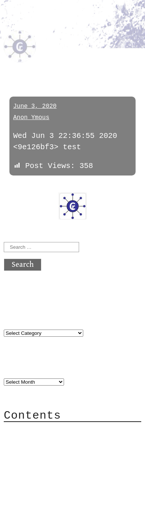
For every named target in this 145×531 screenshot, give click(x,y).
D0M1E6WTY (30, 61)
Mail (28, 454)
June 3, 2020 (34, 106)
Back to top (28, 521)
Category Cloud (50, 442)
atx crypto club (51, 25)
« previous (22, 187)
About (30, 431)
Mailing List (46, 465)
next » (55, 187)
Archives (22, 367)
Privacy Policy (50, 476)
